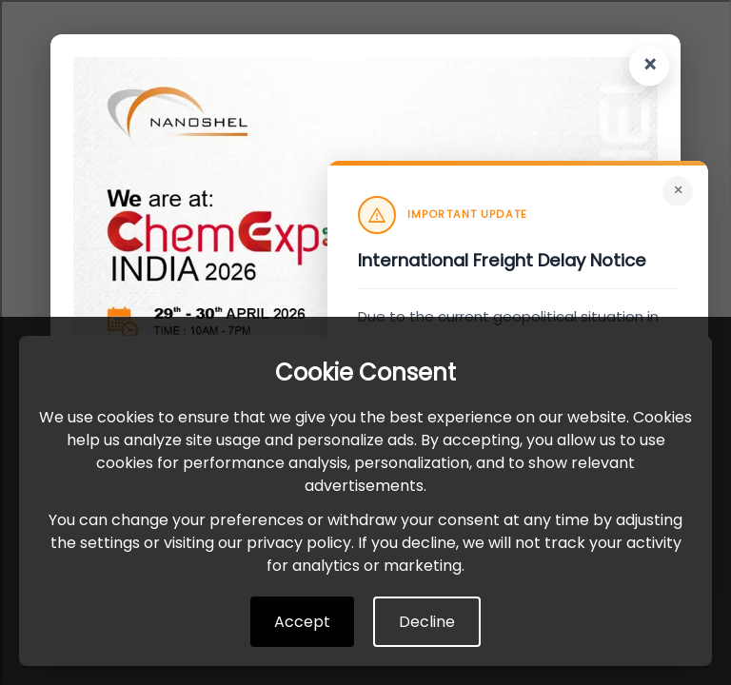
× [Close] (678, 190)
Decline (427, 622)
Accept (302, 622)
